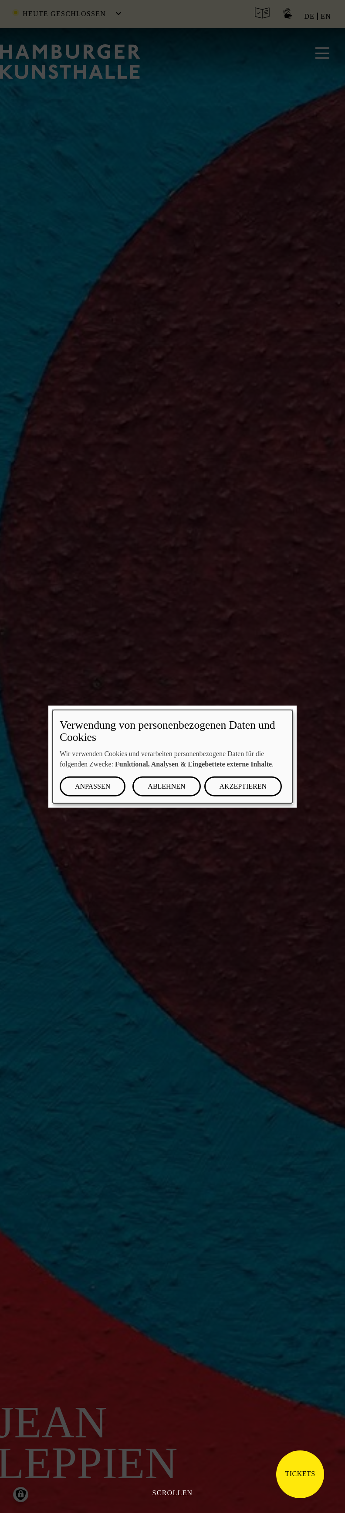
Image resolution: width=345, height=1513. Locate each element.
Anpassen (92, 786)
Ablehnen (166, 786)
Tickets (300, 1473)
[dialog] (172, 756)
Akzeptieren (243, 786)
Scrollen (172, 1492)
